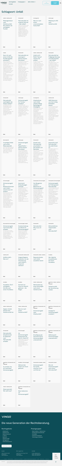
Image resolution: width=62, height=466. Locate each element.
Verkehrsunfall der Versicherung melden (53, 288)
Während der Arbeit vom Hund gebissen (23, 366)
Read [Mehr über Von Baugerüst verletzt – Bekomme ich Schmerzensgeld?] (34, 217)
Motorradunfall (6, 140)
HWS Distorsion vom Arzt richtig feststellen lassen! (53, 102)
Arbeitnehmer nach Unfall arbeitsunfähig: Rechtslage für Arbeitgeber (37, 103)
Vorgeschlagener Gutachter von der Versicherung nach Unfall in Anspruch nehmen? (23, 261)
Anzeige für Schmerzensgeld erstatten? (53, 312)
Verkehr (4, 18)
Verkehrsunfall (9, 18)
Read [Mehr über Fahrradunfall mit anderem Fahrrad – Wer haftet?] (19, 46)
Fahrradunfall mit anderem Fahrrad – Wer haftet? (23, 22)
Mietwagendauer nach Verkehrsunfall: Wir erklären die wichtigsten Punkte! (8, 25)
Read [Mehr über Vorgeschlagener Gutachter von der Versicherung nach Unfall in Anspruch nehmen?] (19, 276)
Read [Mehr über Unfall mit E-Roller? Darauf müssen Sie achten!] (34, 92)
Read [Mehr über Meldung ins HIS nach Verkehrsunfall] (49, 46)
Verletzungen (51, 18)
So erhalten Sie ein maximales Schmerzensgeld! (8, 368)
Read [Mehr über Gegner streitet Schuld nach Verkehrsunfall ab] (4, 324)
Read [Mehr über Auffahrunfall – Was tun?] (4, 276)
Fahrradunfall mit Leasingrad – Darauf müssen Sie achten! (23, 57)
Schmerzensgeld (6, 180)
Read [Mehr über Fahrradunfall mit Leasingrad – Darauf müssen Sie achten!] (19, 92)
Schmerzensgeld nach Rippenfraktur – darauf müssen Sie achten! (23, 146)
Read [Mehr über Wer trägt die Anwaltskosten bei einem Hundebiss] (49, 276)
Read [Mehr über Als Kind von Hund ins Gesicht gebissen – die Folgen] (19, 300)
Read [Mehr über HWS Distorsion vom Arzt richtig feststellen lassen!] (49, 134)
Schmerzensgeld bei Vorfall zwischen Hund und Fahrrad (38, 367)
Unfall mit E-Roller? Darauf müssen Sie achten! (37, 57)
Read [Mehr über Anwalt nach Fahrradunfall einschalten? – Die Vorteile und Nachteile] (34, 174)
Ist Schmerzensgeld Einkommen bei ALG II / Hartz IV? (23, 335)
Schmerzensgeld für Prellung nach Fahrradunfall (53, 184)
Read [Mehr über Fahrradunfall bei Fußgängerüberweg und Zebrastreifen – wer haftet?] (49, 92)
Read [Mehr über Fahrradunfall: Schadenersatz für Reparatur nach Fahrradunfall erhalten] (4, 356)
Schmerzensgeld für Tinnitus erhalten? (23, 101)
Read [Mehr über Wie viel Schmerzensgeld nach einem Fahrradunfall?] (49, 380)
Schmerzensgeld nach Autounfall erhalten (8, 227)
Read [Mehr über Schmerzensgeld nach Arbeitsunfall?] (34, 324)
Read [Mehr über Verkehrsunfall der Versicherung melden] (49, 300)
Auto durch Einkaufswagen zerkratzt (22, 184)
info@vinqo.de (37, 453)
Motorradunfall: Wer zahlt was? (7, 390)
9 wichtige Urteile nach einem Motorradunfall (8, 144)
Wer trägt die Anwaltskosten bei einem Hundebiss (53, 259)
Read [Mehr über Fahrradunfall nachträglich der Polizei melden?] (4, 134)
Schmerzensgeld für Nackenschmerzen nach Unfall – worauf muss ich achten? (8, 187)
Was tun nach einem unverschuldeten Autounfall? (38, 23)
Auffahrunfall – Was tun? (7, 258)
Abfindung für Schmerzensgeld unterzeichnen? (53, 336)
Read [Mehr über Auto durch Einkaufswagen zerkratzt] (19, 217)
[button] (60, 3)
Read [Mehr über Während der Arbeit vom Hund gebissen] (19, 380)
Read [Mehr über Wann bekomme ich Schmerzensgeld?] (19, 405)
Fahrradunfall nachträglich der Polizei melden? (8, 101)
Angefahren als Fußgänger (51, 283)
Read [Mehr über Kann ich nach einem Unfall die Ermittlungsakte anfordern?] (4, 92)
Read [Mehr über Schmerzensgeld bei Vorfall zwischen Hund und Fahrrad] (34, 380)
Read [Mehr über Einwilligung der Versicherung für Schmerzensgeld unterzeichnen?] (34, 356)
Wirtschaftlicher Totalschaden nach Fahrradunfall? (53, 228)
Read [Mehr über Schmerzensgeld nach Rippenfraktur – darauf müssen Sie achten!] (19, 174)
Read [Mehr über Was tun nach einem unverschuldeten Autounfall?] (34, 46)
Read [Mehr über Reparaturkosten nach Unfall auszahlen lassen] (34, 276)
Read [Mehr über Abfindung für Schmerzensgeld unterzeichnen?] (49, 356)
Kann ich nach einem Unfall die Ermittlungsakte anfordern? (8, 57)
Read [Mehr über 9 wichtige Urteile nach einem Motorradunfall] (4, 174)
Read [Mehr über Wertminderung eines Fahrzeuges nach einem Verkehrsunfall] (34, 300)
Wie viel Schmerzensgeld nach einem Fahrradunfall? (53, 367)
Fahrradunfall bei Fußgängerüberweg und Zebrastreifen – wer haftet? (54, 57)
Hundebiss (50, 254)
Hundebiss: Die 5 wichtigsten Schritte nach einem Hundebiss (8, 287)
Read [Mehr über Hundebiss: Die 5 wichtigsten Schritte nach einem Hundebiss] (4, 300)
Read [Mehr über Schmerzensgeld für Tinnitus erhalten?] (19, 134)
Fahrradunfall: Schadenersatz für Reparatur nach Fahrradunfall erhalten (7, 337)
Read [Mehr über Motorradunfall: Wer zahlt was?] (4, 405)
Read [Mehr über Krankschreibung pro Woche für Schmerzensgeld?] (19, 249)
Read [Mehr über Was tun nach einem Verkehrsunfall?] (19, 324)
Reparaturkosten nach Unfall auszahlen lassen (38, 258)
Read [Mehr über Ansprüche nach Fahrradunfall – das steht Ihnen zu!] (49, 174)
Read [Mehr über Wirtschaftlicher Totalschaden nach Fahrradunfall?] (49, 249)
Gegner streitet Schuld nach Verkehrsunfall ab (8, 310)
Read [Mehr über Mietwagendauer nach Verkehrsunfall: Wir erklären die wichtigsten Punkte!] (4, 46)
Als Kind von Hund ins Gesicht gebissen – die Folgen (23, 287)
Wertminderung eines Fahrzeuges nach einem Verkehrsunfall (38, 287)
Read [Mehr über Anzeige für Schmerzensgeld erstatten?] (49, 324)
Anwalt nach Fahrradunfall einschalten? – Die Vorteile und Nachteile (37, 146)
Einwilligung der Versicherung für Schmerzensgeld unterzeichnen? (38, 337)
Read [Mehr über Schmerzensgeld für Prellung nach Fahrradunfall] (49, 217)
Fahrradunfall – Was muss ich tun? (37, 227)
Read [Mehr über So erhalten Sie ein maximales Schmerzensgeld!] (4, 380)
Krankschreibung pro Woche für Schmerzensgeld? (23, 227)
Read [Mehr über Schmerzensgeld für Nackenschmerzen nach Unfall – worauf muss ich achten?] (4, 217)
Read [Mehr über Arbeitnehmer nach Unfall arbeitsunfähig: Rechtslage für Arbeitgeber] (34, 134)
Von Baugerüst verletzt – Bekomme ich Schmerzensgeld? (38, 185)
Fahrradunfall (20, 18)
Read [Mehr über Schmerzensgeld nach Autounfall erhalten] (4, 249)
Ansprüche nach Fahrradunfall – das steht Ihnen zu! (53, 145)
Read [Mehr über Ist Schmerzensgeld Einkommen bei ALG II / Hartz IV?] (19, 356)
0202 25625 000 (38, 454)
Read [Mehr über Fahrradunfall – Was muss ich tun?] (34, 249)
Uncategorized (36, 18)
